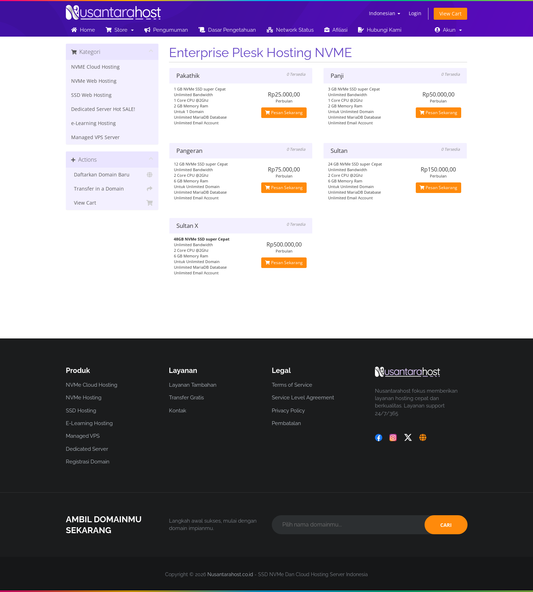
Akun (448, 30)
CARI (446, 525)
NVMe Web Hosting (94, 81)
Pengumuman (166, 30)
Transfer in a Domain (112, 189)
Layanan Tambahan (193, 385)
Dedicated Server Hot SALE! (103, 109)
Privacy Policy (288, 410)
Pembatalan (286, 423)
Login (415, 13)
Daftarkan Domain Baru (112, 174)
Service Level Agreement (303, 397)
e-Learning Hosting (93, 123)
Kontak (177, 410)
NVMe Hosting (83, 397)
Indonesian (384, 13)
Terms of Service (292, 385)
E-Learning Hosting (89, 423)
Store (120, 30)
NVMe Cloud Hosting (91, 385)
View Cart (450, 13)
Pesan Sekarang (284, 113)
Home (83, 30)
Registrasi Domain (87, 462)
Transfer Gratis (186, 397)
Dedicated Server (87, 449)
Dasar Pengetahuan (227, 30)
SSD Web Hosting (91, 95)
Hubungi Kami (379, 30)
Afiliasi (335, 30)
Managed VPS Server (95, 137)
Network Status (290, 30)
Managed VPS (83, 436)
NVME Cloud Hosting (95, 67)
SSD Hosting (81, 410)
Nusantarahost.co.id (230, 574)
